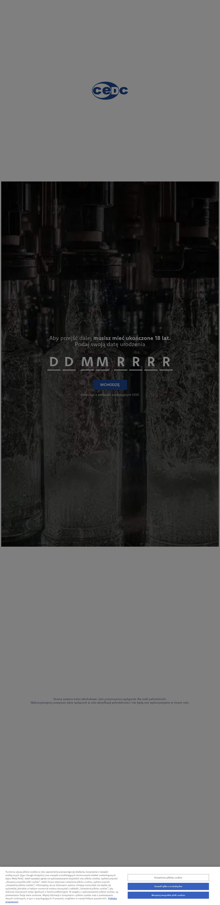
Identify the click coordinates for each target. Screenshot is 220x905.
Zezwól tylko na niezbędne (168, 888)
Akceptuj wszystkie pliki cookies (168, 897)
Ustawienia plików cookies (168, 879)
